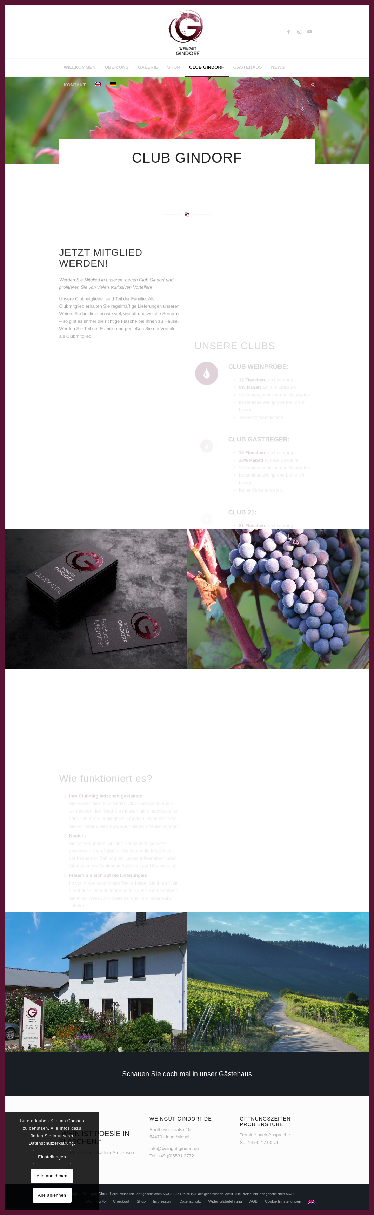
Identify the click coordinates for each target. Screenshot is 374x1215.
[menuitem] (79, 67)
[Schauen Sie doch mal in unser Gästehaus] (187, 1074)
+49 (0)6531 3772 (176, 1155)
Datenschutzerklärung (51, 1143)
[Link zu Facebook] (288, 32)
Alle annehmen (51, 1176)
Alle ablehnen (52, 1195)
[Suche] (311, 85)
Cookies (75, 1120)
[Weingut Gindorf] (187, 32)
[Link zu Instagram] (299, 32)
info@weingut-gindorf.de (174, 1148)
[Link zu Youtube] (309, 32)
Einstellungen (52, 1157)
